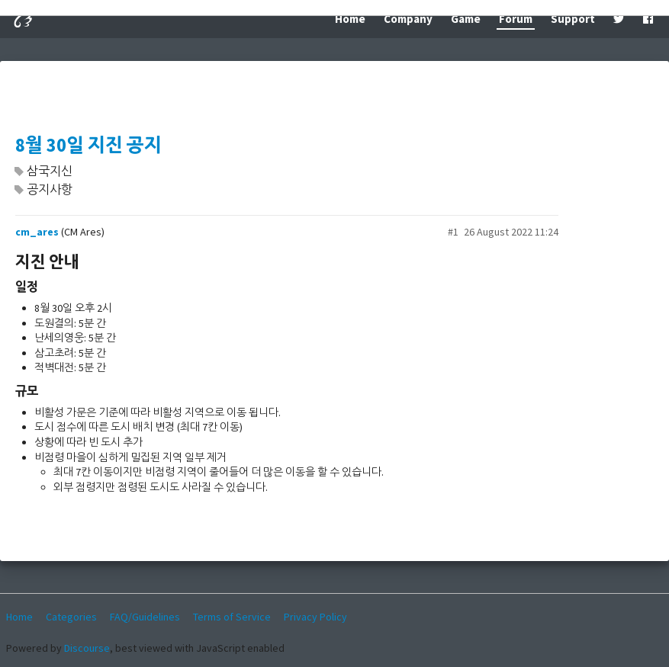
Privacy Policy (315, 617)
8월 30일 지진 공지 (88, 145)
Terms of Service (232, 617)
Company (408, 18)
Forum (515, 18)
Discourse (87, 648)
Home (350, 18)
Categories (71, 617)
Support (573, 18)
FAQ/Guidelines (145, 617)
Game (466, 18)
